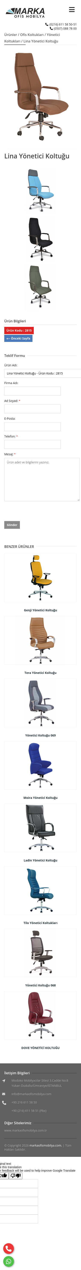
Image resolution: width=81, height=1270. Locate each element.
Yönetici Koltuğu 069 (40, 735)
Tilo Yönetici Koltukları (40, 923)
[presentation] (36, 512)
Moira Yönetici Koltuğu (41, 798)
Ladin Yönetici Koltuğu (40, 860)
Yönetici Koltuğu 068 (40, 985)
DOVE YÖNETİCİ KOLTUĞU (40, 1048)
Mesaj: (10, 454)
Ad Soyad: (12, 401)
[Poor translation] (15, 1175)
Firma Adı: (11, 383)
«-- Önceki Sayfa (18, 338)
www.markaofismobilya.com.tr (25, 1130)
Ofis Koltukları (32, 34)
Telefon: (11, 436)
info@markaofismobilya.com (31, 1094)
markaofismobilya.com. (45, 1145)
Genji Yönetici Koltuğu (40, 610)
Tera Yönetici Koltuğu (41, 673)
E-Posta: (9, 418)
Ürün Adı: (10, 365)
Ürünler (10, 34)
